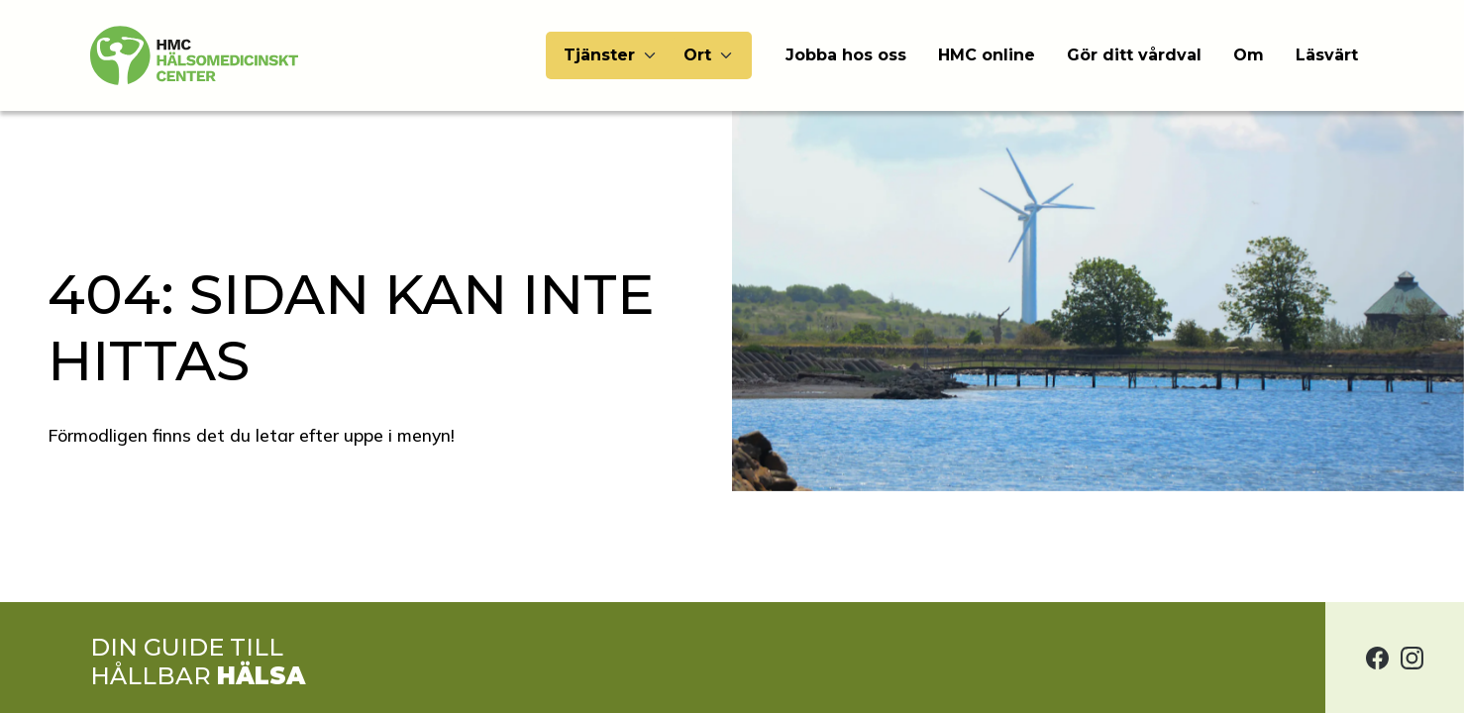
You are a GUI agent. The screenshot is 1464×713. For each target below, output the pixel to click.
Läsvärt (1327, 55)
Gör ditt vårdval (1134, 55)
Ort (697, 55)
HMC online (986, 55)
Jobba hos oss (845, 55)
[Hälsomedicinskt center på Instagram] (1412, 657)
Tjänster (599, 55)
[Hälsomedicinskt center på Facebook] (1377, 657)
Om (1248, 55)
